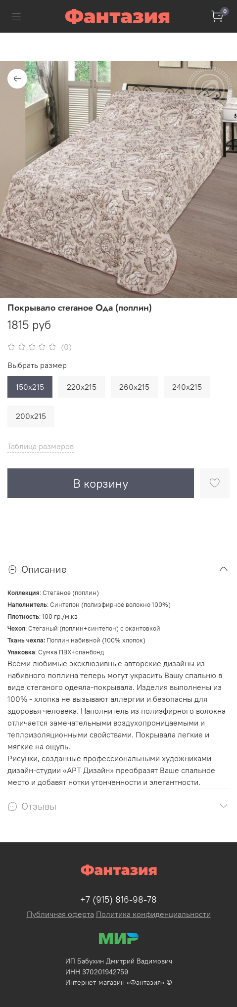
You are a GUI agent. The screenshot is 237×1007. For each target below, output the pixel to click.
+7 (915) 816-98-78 (118, 899)
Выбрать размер (37, 365)
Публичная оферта (60, 914)
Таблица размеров (40, 446)
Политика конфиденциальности (153, 914)
